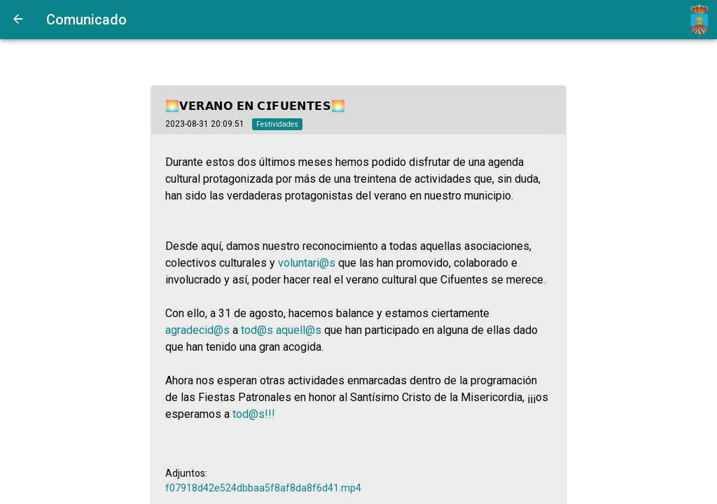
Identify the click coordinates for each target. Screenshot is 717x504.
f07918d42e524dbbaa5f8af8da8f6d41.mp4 (263, 487)
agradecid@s (197, 330)
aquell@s (298, 330)
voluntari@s (306, 263)
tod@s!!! (253, 414)
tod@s (257, 330)
